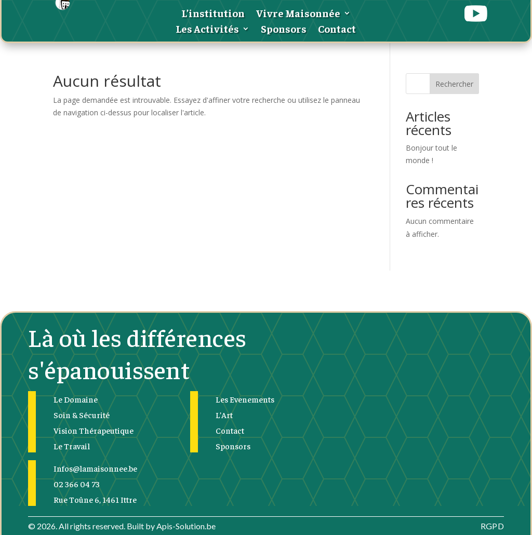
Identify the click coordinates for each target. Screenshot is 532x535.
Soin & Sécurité (82, 414)
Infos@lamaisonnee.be (95, 468)
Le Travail (72, 445)
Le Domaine (76, 399)
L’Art (224, 414)
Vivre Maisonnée (298, 14)
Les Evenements (245, 399)
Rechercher (454, 84)
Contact (337, 30)
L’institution (213, 14)
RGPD (492, 526)
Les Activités (207, 30)
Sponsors (284, 30)
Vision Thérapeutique (94, 430)
